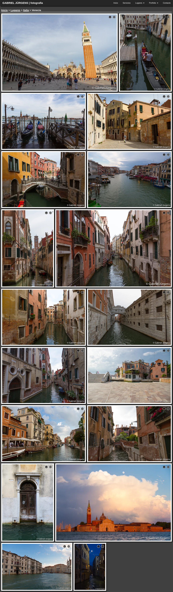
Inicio (115, 3)
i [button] (46, 213)
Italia (26, 10)
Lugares (138, 3)
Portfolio (152, 3)
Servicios (127, 3)
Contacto (167, 3)
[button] (114, 17)
